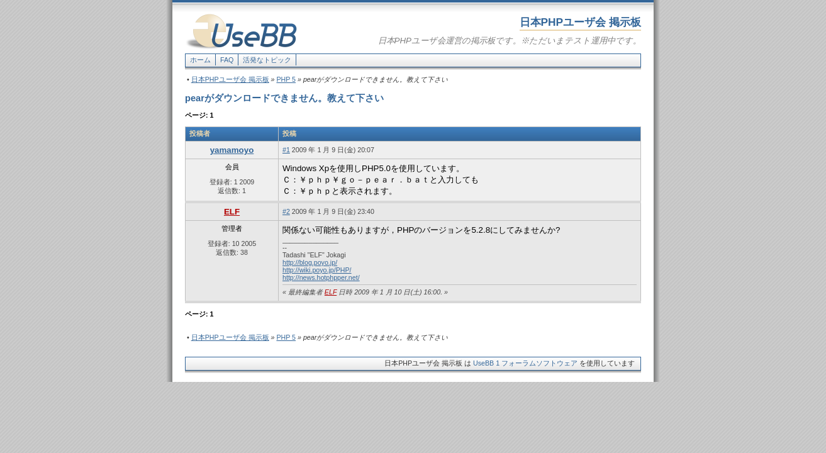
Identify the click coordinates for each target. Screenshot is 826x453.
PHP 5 (286, 79)
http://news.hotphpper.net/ (321, 277)
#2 (286, 211)
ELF (232, 211)
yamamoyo (232, 150)
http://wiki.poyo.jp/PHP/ (317, 270)
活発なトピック (267, 60)
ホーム (200, 60)
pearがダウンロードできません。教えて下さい (284, 98)
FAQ (226, 60)
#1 (286, 150)
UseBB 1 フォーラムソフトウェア (525, 363)
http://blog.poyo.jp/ (309, 262)
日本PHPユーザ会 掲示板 (230, 79)
